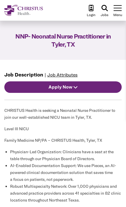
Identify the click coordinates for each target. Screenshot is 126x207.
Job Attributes (62, 75)
